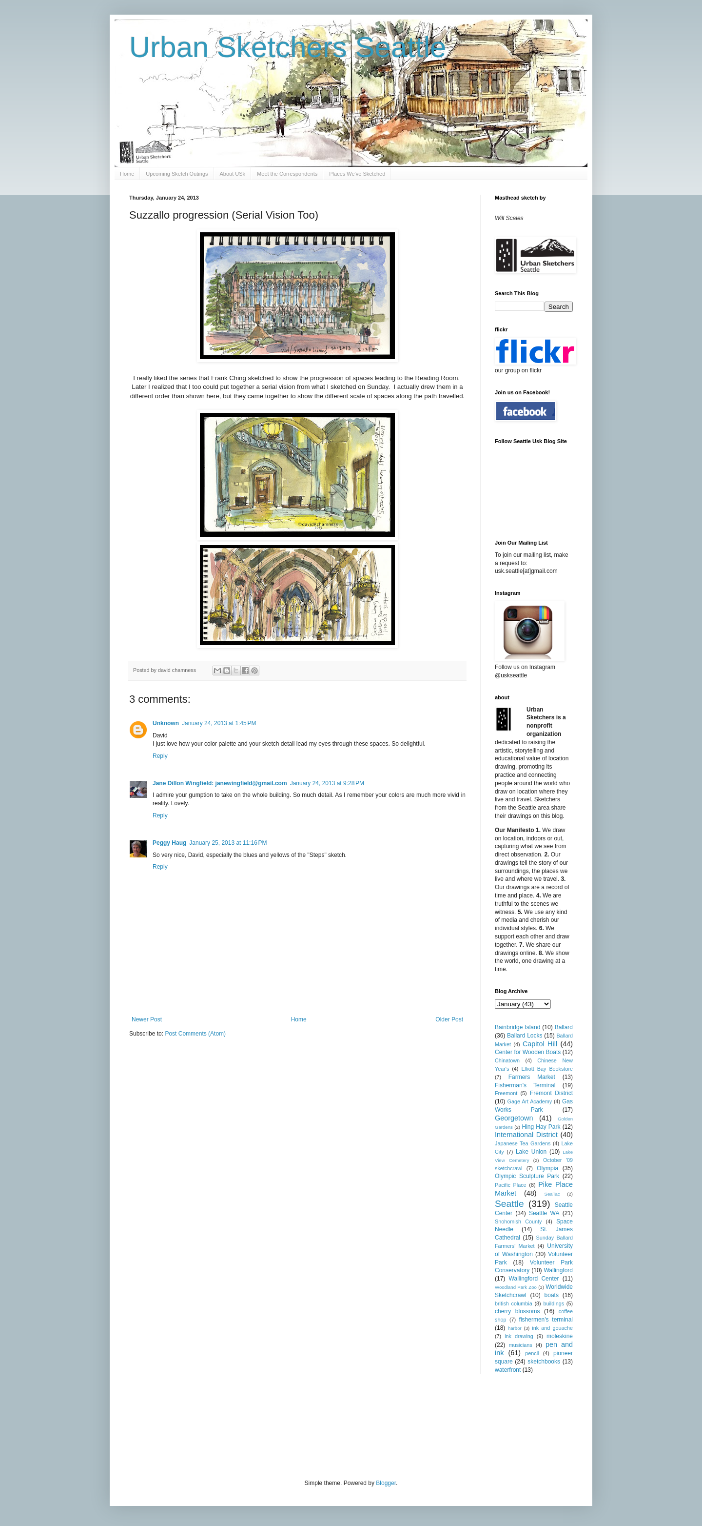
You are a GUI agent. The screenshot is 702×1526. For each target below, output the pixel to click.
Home (127, 174)
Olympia (547, 1168)
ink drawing (519, 1336)
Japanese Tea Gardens (522, 1143)
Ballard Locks (524, 1035)
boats (552, 1295)
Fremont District (551, 1093)
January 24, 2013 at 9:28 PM (327, 783)
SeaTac (552, 1194)
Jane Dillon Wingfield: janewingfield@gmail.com (220, 783)
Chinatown (507, 1060)
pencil (532, 1353)
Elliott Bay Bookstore (547, 1069)
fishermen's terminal (546, 1319)
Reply (160, 756)
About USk (233, 174)
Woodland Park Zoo (516, 1287)
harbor (515, 1328)
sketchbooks (543, 1361)
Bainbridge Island (517, 1027)
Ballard (564, 1027)
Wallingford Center (534, 1278)
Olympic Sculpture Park (527, 1176)
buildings (553, 1303)
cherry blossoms (517, 1311)
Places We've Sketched (357, 174)
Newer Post (147, 1019)
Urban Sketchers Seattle (287, 47)
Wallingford (558, 1270)
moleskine (559, 1336)
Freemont (506, 1093)
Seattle (509, 1204)
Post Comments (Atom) (195, 1033)
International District (526, 1135)
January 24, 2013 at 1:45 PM (219, 723)
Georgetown (514, 1118)
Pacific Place (510, 1185)
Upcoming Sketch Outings (177, 174)
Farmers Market (531, 1077)
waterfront (508, 1369)
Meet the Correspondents (287, 174)
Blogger (386, 1483)
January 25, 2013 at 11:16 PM (228, 842)
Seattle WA (544, 1213)
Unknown (166, 723)
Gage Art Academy (529, 1101)
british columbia (513, 1303)
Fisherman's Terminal (525, 1085)
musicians (520, 1345)
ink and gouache (552, 1328)
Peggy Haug (169, 842)
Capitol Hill (540, 1044)
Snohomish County (518, 1221)
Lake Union (531, 1151)
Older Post (449, 1019)
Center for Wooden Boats (528, 1052)
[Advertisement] (306, 1425)
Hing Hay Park (541, 1126)
